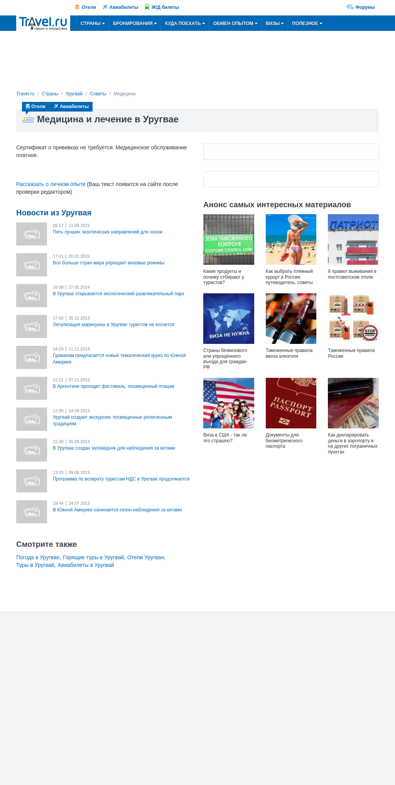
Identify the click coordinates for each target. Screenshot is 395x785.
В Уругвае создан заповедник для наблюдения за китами (114, 448)
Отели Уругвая (145, 557)
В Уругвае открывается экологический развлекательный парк (118, 293)
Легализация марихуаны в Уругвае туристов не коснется (113, 324)
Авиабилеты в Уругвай (85, 565)
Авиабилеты (124, 7)
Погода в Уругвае (37, 557)
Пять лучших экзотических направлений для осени (107, 232)
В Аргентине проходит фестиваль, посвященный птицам (113, 386)
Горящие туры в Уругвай (93, 557)
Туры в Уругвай (35, 565)
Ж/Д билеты (165, 7)
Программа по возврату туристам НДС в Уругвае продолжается (121, 479)
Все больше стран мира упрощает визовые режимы (108, 263)
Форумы (365, 7)
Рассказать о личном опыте (51, 184)
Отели (89, 7)
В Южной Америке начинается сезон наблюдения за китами (117, 510)
